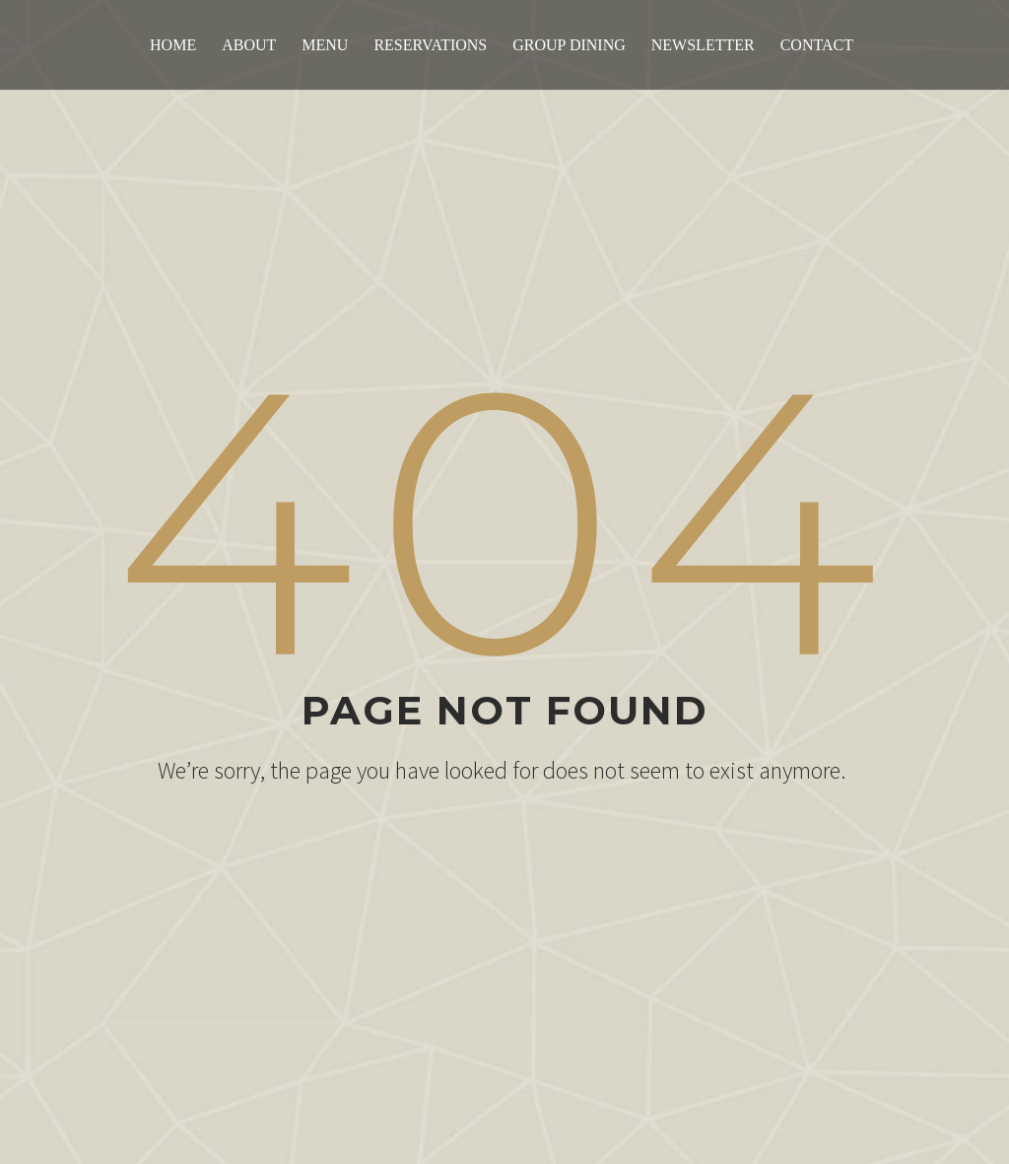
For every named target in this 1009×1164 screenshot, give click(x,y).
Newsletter (703, 44)
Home (173, 44)
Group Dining (569, 44)
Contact (816, 44)
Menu (325, 44)
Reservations (430, 44)
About (249, 44)
